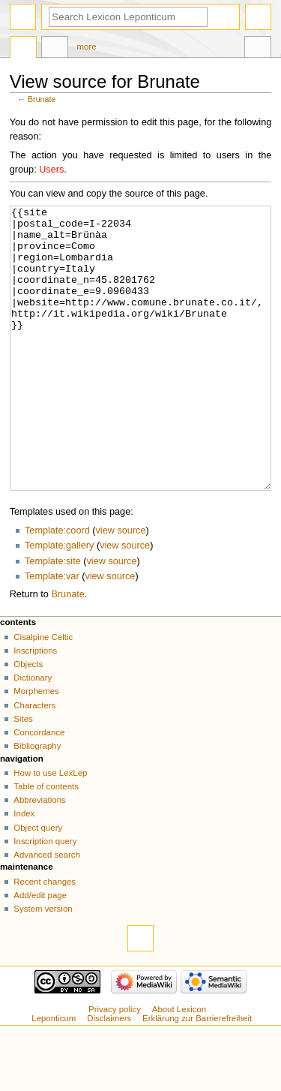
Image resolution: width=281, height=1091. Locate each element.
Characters (34, 761)
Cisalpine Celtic (43, 693)
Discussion (54, 49)
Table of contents (46, 842)
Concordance (38, 788)
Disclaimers (109, 1074)
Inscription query (44, 897)
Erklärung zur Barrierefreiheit (197, 1074)
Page (23, 49)
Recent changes (44, 937)
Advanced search (46, 910)
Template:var (52, 632)
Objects (28, 720)
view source (121, 587)
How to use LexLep (50, 829)
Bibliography (37, 802)
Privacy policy (114, 1065)
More (87, 46)
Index (23, 869)
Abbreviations (39, 856)
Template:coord (57, 587)
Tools (258, 49)
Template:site (53, 617)
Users (51, 169)
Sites (22, 775)
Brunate (41, 99)
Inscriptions (35, 706)
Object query (37, 883)
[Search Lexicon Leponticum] (128, 17)
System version (42, 964)
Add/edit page (40, 951)
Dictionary (32, 733)
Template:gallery (59, 602)
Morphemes (35, 747)
